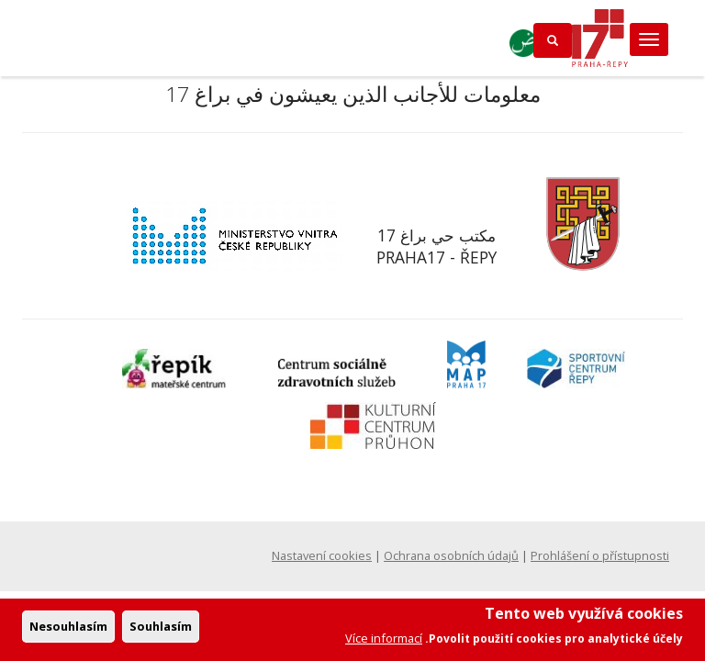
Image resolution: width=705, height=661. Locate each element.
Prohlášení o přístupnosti (600, 555)
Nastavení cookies (322, 555)
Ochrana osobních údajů (451, 555)
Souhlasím (160, 631)
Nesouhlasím (68, 631)
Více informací (383, 643)
